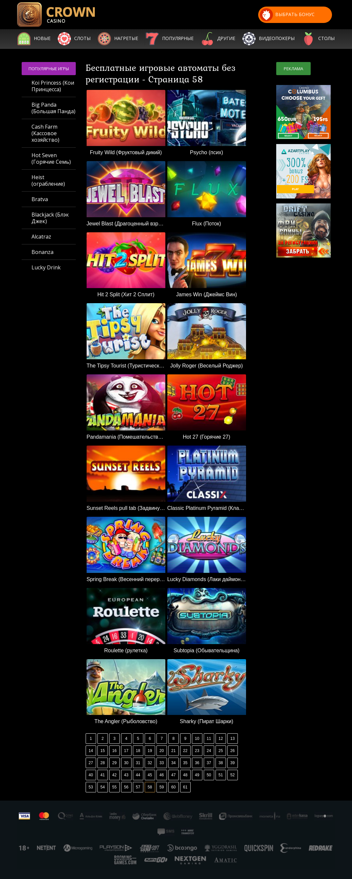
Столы (326, 38)
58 (150, 787)
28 (102, 763)
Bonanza (42, 252)
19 (150, 750)
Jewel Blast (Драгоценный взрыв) (126, 223)
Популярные (178, 38)
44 (138, 775)
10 (197, 738)
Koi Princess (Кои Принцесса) (52, 86)
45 (150, 775)
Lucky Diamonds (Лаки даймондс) (206, 579)
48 (185, 775)
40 (91, 775)
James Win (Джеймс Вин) (206, 294)
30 (126, 763)
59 (161, 787)
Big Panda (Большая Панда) (53, 108)
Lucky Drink (46, 267)
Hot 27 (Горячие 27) (206, 437)
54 (102, 787)
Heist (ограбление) (48, 180)
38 (220, 763)
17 (126, 750)
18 (138, 750)
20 (161, 750)
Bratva (39, 199)
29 (114, 763)
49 (197, 775)
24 (209, 750)
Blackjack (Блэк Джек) (50, 217)
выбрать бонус (287, 14)
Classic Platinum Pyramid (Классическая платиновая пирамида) (206, 508)
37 (209, 763)
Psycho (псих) (206, 152)
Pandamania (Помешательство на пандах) (126, 437)
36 (197, 763)
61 (185, 787)
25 (220, 750)
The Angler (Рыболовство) (125, 721)
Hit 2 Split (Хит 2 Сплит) (126, 294)
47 (173, 775)
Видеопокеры (277, 38)
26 (232, 750)
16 (114, 750)
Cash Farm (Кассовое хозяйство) (45, 133)
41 (102, 775)
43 (126, 775)
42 (114, 775)
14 (91, 750)
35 (185, 763)
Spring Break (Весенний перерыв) (126, 579)
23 (197, 750)
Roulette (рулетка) (126, 650)
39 (232, 763)
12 (220, 738)
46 (161, 775)
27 (91, 763)
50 (209, 775)
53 (91, 787)
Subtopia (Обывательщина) (206, 650)
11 (209, 738)
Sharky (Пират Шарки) (206, 721)
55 (114, 787)
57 (138, 787)
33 (161, 763)
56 (126, 787)
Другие (226, 38)
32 (150, 763)
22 (185, 750)
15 (102, 750)
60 (173, 787)
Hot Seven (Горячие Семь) (51, 158)
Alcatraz (41, 236)
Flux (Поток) (206, 223)
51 (220, 775)
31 (138, 763)
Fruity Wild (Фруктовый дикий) (126, 152)
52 (232, 775)
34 (173, 763)
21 (173, 750)
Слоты (82, 38)
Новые (42, 38)
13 (232, 738)
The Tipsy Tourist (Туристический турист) (126, 365)
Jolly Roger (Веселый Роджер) (206, 365)
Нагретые (126, 38)
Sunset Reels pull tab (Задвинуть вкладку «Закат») (126, 508)
